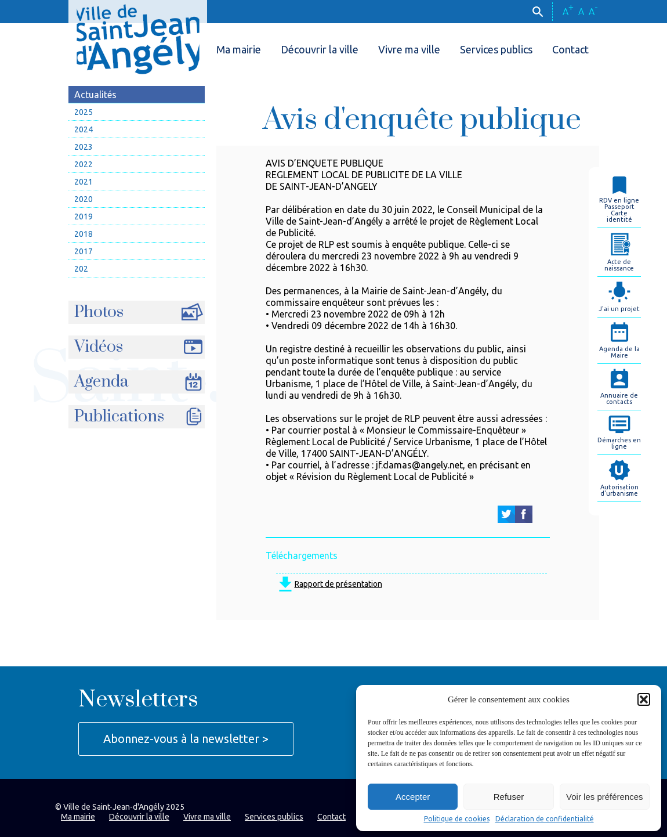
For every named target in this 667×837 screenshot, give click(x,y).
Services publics (496, 49)
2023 (83, 147)
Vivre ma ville (409, 49)
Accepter (413, 797)
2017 (83, 251)
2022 (83, 164)
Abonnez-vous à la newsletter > (186, 738)
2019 (83, 216)
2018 (83, 234)
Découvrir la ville (319, 49)
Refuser (509, 797)
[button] (644, 699)
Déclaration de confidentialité (544, 819)
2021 (83, 182)
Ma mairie (238, 49)
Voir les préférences (604, 797)
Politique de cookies (457, 819)
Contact (570, 49)
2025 (83, 112)
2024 (83, 129)
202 (81, 269)
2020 (83, 199)
